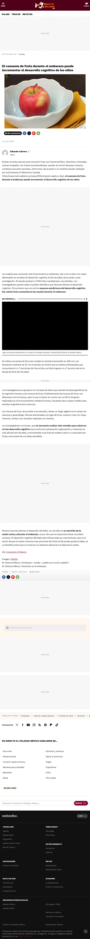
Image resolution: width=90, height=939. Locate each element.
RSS (40, 724)
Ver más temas (10, 788)
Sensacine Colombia (54, 916)
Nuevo (86, 6)
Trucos (16, 14)
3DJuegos (50, 831)
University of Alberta (16, 552)
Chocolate (51, 778)
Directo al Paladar (11, 866)
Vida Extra (50, 835)
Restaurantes (9, 756)
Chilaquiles (25, 716)
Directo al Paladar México (14, 925)
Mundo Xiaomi (9, 847)
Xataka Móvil (8, 835)
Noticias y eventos (55, 751)
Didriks (14, 559)
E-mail (38, 133)
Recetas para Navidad (13, 767)
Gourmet (7, 751)
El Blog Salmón (52, 883)
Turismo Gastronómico (14, 762)
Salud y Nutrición (19, 572)
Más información (26, 936)
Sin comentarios (14, 133)
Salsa (5, 778)
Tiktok (57, 724)
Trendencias (8, 883)
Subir (80, 816)
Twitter (29, 133)
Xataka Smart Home (11, 843)
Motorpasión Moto (53, 870)
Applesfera (7, 839)
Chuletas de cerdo (66, 716)
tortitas (22, 54)
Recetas (27, 14)
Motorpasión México (54, 925)
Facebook (24, 133)
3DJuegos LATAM (53, 904)
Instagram (34, 724)
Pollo (48, 772)
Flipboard (33, 133)
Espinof (49, 852)
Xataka (6, 831)
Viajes (6, 14)
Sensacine (50, 848)
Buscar (78, 803)
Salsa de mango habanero (44, 716)
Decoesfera (8, 887)
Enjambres (51, 767)
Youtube (28, 724)
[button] (19, 151)
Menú (3, 6)
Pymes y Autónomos (54, 887)
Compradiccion (9, 891)
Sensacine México (53, 912)
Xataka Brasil (8, 908)
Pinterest (45, 724)
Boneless (81, 716)
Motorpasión (51, 866)
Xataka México (9, 904)
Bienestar (36, 572)
